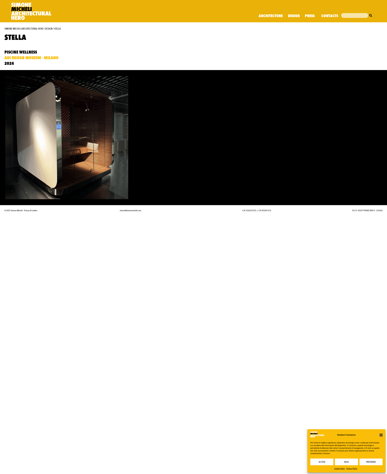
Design (294, 16)
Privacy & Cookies (30, 210)
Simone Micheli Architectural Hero (23, 29)
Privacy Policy (351, 469)
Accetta (322, 461)
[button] (381, 435)
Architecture (271, 16)
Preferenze (371, 461)
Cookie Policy (339, 469)
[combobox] (354, 15)
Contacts (329, 16)
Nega (346, 461)
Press (310, 16)
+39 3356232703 (249, 210)
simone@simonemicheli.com (130, 210)
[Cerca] (371, 15)
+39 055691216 (264, 210)
